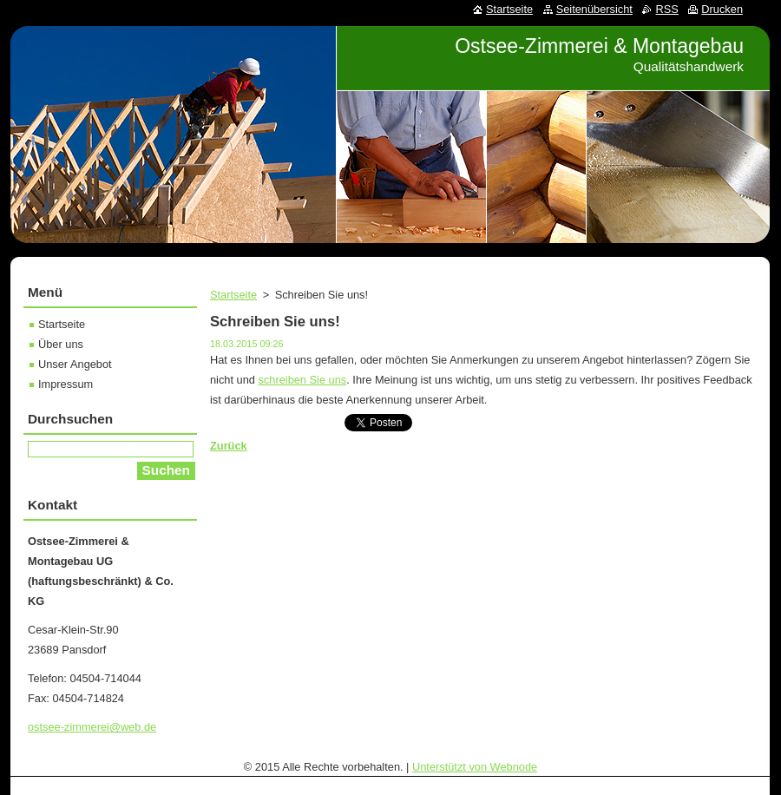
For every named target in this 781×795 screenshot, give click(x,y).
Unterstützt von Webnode (474, 766)
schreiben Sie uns (303, 379)
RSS (666, 9)
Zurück (228, 445)
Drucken (722, 9)
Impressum (65, 384)
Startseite (233, 294)
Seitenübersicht (594, 9)
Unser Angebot (75, 364)
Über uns (60, 344)
